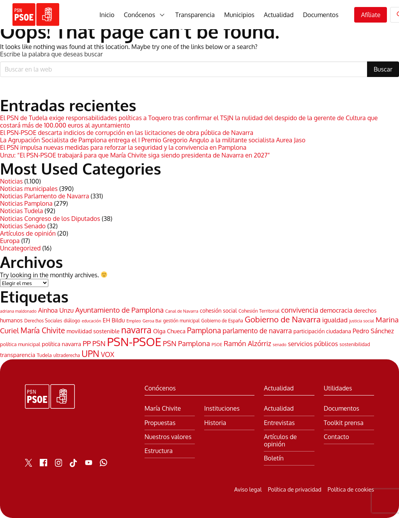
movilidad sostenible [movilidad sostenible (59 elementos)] (93, 330)
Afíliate (370, 15)
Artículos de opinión (28, 233)
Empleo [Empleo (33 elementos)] (133, 321)
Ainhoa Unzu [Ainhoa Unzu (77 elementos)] (56, 310)
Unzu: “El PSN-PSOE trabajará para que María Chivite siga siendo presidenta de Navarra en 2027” (135, 155)
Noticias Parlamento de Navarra (44, 196)
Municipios (239, 15)
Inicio (106, 15)
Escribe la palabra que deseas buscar (51, 54)
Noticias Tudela (21, 211)
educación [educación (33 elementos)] (91, 321)
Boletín (274, 458)
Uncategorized (20, 248)
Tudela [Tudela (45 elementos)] (44, 355)
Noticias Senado (23, 226)
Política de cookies (351, 489)
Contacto (336, 437)
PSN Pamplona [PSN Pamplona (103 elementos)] (186, 343)
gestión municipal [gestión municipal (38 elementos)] (181, 321)
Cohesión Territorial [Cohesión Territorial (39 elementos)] (259, 311)
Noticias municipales (29, 188)
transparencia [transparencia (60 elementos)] (17, 354)
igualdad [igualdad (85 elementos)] (335, 320)
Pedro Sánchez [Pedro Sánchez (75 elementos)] (373, 331)
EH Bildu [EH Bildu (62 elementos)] (114, 320)
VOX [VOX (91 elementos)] (107, 354)
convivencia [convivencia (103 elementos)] (299, 309)
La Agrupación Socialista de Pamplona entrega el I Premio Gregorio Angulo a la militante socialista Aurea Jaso (152, 140)
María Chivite (163, 408)
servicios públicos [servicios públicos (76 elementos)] (313, 344)
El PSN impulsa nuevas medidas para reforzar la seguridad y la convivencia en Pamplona (123, 147)
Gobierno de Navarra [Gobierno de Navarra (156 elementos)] (283, 319)
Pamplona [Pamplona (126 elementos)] (204, 330)
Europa (9, 241)
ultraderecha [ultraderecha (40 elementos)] (66, 355)
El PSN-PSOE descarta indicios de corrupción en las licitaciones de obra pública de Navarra (126, 132)
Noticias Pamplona (26, 203)
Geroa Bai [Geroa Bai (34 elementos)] (152, 321)
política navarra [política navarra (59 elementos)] (61, 343)
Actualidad (278, 15)
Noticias (11, 181)
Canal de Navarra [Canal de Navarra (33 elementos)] (181, 311)
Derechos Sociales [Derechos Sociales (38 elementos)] (43, 321)
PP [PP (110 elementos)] (87, 343)
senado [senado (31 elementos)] (279, 344)
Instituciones (222, 408)
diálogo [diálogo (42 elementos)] (72, 320)
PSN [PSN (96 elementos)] (99, 343)
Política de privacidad (294, 489)
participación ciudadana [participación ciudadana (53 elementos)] (322, 331)
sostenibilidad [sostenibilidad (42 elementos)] (354, 344)
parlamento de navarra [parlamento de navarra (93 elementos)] (257, 330)
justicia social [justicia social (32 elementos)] (361, 321)
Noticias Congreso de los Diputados (50, 218)
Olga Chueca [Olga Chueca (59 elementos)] (169, 330)
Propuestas (160, 423)
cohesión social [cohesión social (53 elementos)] (218, 310)
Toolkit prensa (344, 423)
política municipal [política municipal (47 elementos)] (20, 344)
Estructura (159, 451)
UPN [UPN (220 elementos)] (90, 353)
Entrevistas (279, 423)
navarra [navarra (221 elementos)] (136, 329)
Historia (215, 423)
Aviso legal (247, 489)
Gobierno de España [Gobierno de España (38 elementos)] (222, 321)
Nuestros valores (168, 437)
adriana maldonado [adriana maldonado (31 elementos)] (18, 311)
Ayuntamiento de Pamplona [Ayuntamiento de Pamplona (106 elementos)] (119, 309)
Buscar (383, 69)
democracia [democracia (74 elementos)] (336, 310)
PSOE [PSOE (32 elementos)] (217, 344)
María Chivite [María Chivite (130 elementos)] (43, 330)
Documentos (320, 15)
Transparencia (195, 15)
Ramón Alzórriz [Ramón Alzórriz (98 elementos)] (247, 343)
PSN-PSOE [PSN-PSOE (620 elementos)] (134, 341)
